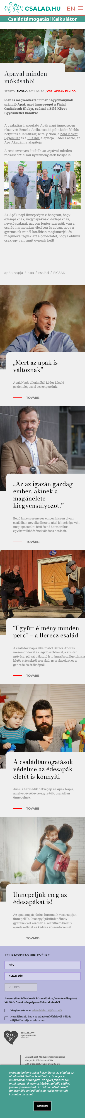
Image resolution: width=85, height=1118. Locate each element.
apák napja (13, 273)
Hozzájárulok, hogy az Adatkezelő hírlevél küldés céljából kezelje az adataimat (40, 1018)
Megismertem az (36, 1010)
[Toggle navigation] (79, 8)
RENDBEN (42, 1105)
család (43, 273)
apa (31, 273)
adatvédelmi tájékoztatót (47, 1010)
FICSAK (33, 138)
